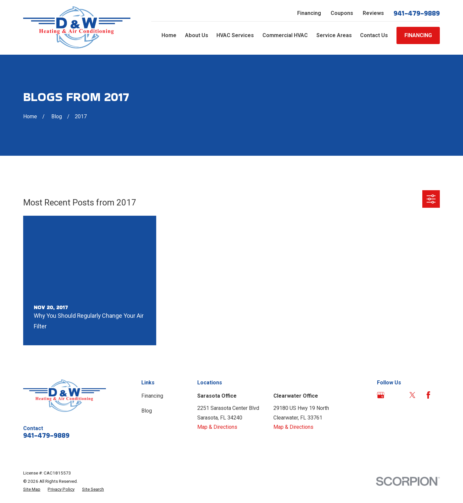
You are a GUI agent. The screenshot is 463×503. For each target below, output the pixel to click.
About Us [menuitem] (196, 35)
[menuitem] (31, 489)
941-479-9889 (417, 13)
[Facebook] (428, 395)
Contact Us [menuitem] (374, 35)
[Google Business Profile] (381, 395)
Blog (146, 411)
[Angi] (396, 395)
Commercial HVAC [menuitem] (285, 35)
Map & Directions (217, 427)
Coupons (342, 13)
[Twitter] (412, 395)
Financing (309, 13)
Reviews (373, 13)
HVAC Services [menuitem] (235, 35)
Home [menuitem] (169, 35)
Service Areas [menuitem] (334, 35)
